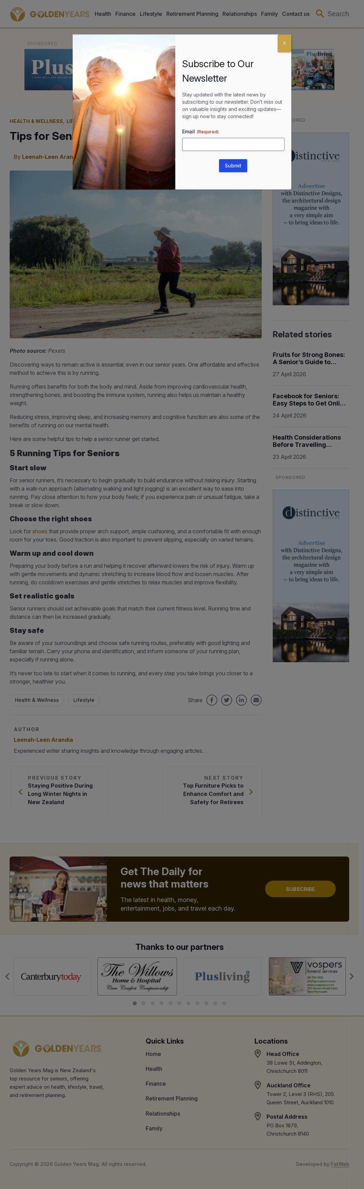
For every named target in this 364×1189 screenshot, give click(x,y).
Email (200, 132)
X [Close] (284, 43)
